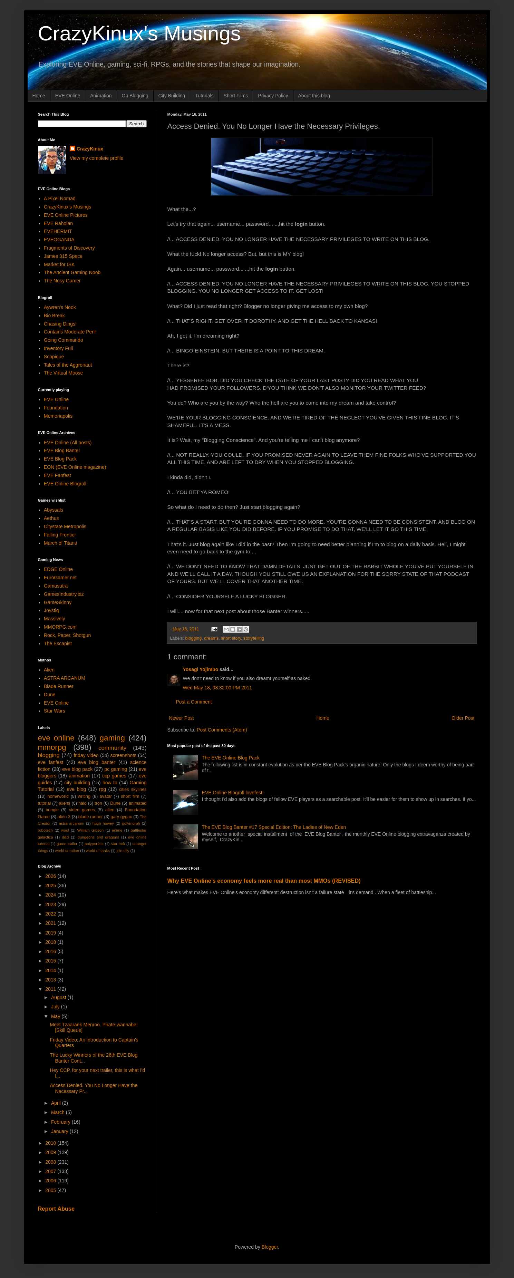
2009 (51, 1152)
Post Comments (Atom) (222, 730)
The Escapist (58, 643)
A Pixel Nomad (60, 198)
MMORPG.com (60, 627)
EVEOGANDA (59, 239)
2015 (51, 961)
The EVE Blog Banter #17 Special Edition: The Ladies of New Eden (274, 827)
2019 (51, 933)
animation (79, 775)
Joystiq (51, 610)
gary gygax (121, 816)
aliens (64, 803)
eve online (56, 738)
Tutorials (204, 95)
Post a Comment (194, 702)
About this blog (314, 95)
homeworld (58, 796)
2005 (51, 1190)
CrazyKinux (90, 149)
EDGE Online (58, 569)
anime (117, 830)
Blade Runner (59, 686)
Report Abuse (56, 1209)
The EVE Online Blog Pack (231, 758)
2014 (51, 970)
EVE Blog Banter (62, 450)
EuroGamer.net (60, 577)
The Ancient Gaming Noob (72, 272)
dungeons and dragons (98, 837)
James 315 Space (63, 256)
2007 (51, 1171)
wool (65, 830)
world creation (67, 851)
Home (38, 95)
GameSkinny (57, 602)
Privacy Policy (273, 95)
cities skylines (133, 789)
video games (82, 809)
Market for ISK (59, 264)
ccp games (114, 775)
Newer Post (181, 718)
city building (77, 782)
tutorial (44, 803)
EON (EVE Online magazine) (75, 467)
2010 (51, 1143)
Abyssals (53, 510)
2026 (51, 876)
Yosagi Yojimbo (201, 669)
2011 (51, 989)
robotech (45, 830)
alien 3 (64, 816)
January (60, 1131)
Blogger (270, 1247)
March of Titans (60, 543)
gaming (112, 738)
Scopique (54, 356)
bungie (52, 809)
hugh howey (103, 823)
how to (110, 782)
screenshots (123, 755)
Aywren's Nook (60, 307)
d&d (65, 837)
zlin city (123, 851)
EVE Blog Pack (60, 459)
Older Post (463, 718)
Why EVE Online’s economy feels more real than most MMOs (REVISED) (264, 881)
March (58, 1112)
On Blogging (135, 95)
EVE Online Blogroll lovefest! (233, 792)
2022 (51, 914)
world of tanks (98, 851)
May (56, 1016)
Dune (49, 694)
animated (138, 803)
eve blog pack (77, 769)
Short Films (236, 95)
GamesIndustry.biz (64, 594)
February (61, 1122)
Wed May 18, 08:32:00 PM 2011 (217, 687)
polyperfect (94, 844)
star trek (118, 844)
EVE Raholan (58, 223)
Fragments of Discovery (69, 248)
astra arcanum (71, 823)
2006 (51, 1180)
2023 (51, 904)
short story (231, 638)
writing (84, 796)
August (59, 997)
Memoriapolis (58, 416)
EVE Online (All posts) (68, 442)
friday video (86, 755)
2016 (51, 951)
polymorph (131, 823)
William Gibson (90, 830)
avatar (106, 796)
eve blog (76, 789)
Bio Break (54, 315)
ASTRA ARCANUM (64, 678)
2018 (51, 942)
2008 (51, 1162)
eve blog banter (96, 762)
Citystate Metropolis (65, 526)
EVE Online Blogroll (65, 483)
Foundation (56, 407)
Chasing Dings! (60, 324)
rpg (102, 789)
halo (82, 803)
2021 (51, 923)
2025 (51, 885)
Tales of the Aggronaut (68, 365)
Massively (54, 618)
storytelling (253, 638)
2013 (51, 979)
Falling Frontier (60, 535)
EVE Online (67, 95)
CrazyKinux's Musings (139, 33)
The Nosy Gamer (62, 280)
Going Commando (63, 340)
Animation (100, 95)
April (56, 1103)
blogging (193, 638)
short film (130, 796)
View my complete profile (96, 158)
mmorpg (52, 747)
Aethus (51, 518)
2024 (51, 895)
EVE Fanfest (57, 475)
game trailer (67, 844)
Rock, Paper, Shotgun (67, 635)
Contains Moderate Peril (70, 332)
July (56, 1006)
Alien (49, 669)
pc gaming (115, 769)
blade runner (90, 816)
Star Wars (54, 711)
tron (98, 803)
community (112, 748)
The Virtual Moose (63, 373)
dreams (211, 638)
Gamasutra (56, 586)
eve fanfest (51, 762)
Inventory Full (58, 348)
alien (110, 809)
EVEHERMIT (58, 231)
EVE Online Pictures (66, 215)
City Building (171, 95)
